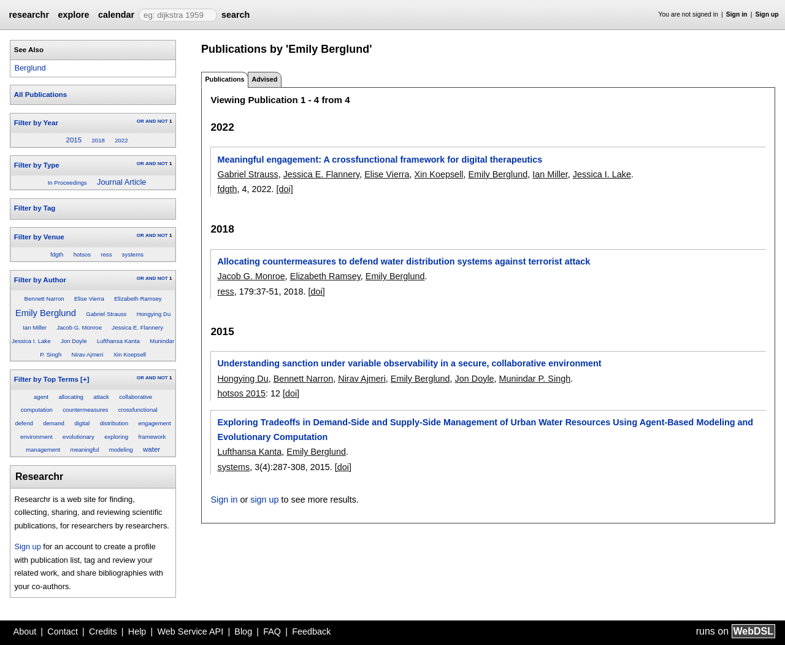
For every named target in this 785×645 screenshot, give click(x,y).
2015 (74, 140)
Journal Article (121, 182)
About (25, 631)
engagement (154, 423)
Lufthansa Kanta (118, 341)
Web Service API (190, 631)
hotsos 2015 (241, 393)
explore (73, 15)
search (235, 15)
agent (41, 396)
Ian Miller (35, 327)
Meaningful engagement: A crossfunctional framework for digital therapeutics (379, 159)
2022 (121, 140)
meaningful (84, 449)
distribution (114, 423)
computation (37, 409)
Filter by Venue (39, 237)
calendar (116, 15)
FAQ (272, 631)
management (43, 449)
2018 (97, 140)
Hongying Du (153, 314)
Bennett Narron (44, 298)
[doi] (285, 189)
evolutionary (78, 436)
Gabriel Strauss (106, 314)
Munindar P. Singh (535, 379)
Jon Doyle (74, 341)
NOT (163, 121)
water (151, 449)
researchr (29, 15)
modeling (121, 449)
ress (106, 254)
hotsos (82, 254)
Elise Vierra (89, 298)
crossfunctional (138, 409)
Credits (103, 631)
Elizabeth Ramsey (137, 298)
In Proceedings (67, 182)
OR (140, 121)
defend (24, 423)
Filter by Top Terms (46, 379)
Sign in (737, 14)
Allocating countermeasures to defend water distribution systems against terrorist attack (403, 261)
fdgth (56, 254)
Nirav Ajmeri (88, 354)
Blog (243, 631)
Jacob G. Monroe (79, 327)
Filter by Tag (35, 208)
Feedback (311, 631)
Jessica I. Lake (31, 341)
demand (53, 423)
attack (101, 396)
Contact (62, 631)
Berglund (29, 67)
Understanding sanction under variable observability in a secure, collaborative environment (409, 363)
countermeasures (85, 409)
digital (82, 423)
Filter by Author (40, 280)
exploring (116, 436)
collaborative (135, 396)
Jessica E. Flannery (137, 327)
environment (36, 436)
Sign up (767, 14)
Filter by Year (36, 122)
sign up (264, 499)
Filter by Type (36, 165)
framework (152, 436)
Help (137, 631)
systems (133, 254)
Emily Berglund (45, 313)
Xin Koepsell (129, 354)
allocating (70, 396)
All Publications (40, 94)
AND (150, 121)
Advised (264, 79)
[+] (84, 379)
